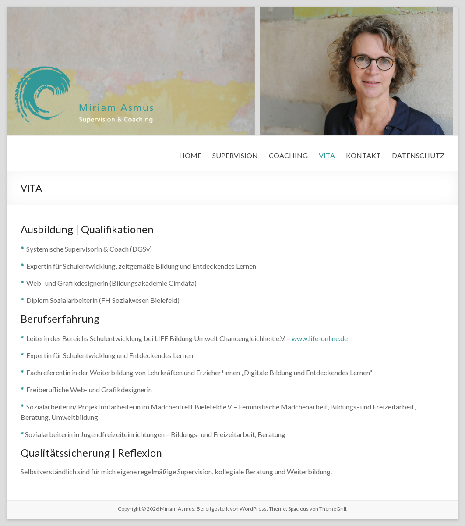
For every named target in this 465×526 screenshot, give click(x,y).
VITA (327, 155)
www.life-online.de (320, 338)
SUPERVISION (235, 155)
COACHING (288, 155)
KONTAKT (363, 155)
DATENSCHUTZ (418, 155)
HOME (190, 155)
